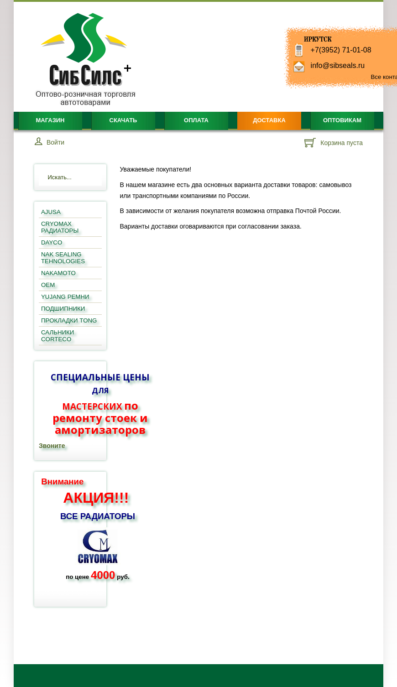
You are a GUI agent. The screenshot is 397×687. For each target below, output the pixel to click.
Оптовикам (342, 120)
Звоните (52, 445)
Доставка (269, 120)
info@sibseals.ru (338, 65)
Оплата (196, 120)
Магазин (50, 120)
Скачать (123, 120)
